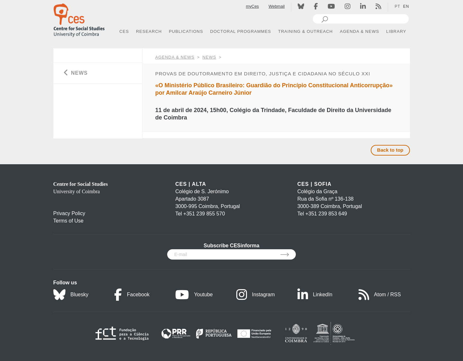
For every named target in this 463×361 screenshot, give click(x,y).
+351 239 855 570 (204, 213)
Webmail (276, 6)
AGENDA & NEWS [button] (359, 31)
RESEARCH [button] (149, 31)
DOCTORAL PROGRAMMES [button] (240, 31)
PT (397, 6)
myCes (252, 6)
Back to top (390, 150)
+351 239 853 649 (326, 213)
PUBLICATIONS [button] (186, 31)
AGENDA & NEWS (175, 57)
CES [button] (124, 31)
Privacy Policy (69, 213)
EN (406, 6)
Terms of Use (68, 220)
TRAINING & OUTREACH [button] (305, 31)
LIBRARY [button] (396, 31)
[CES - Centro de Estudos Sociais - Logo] (79, 19)
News (209, 57)
